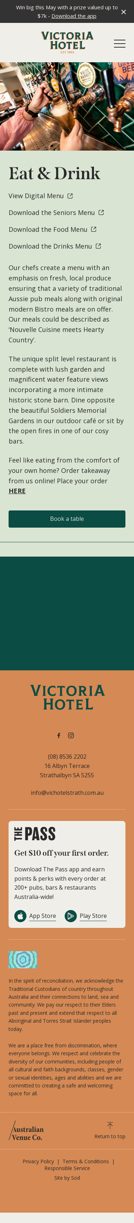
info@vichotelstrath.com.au (67, 793)
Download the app (73, 15)
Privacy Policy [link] (38, 1161)
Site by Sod (67, 1177)
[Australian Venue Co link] (26, 1130)
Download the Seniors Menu (56, 212)
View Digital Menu (41, 195)
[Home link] (67, 42)
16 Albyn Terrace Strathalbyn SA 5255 (67, 770)
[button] (119, 45)
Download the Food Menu (53, 229)
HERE (17, 490)
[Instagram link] (71, 735)
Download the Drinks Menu (55, 246)
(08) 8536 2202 (67, 756)
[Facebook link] (59, 735)
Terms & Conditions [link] (86, 1161)
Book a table (67, 519)
